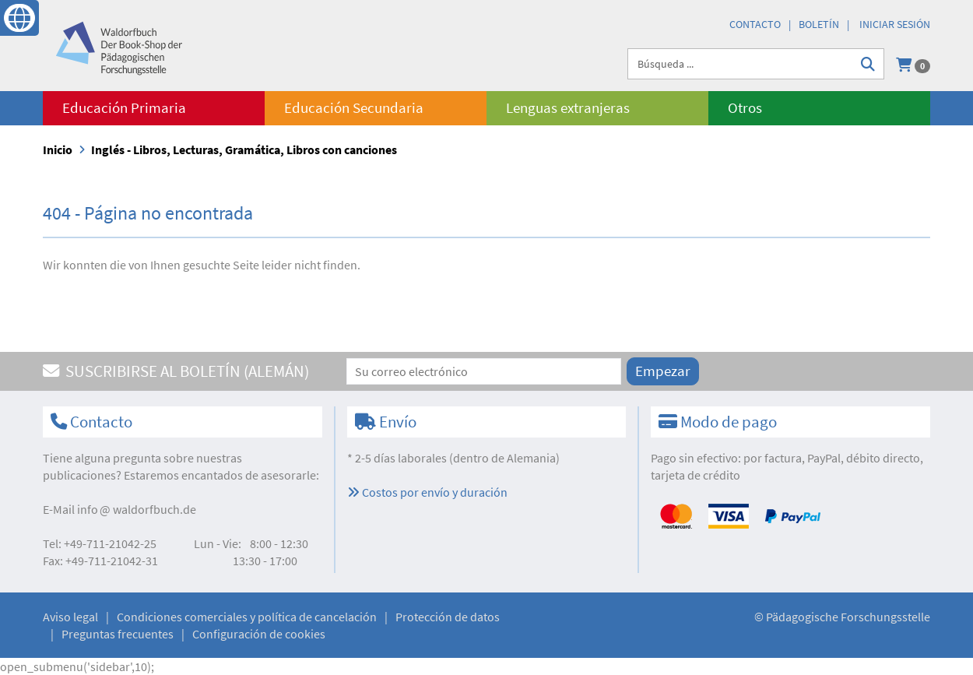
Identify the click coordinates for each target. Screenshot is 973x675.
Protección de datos (447, 616)
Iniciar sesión (894, 24)
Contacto (755, 24)
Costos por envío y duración (427, 492)
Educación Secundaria (353, 108)
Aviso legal (70, 616)
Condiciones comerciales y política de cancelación (247, 616)
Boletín (819, 24)
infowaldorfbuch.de (136, 509)
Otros (745, 108)
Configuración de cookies (258, 634)
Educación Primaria (124, 108)
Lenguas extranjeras (568, 108)
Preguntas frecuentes (117, 634)
